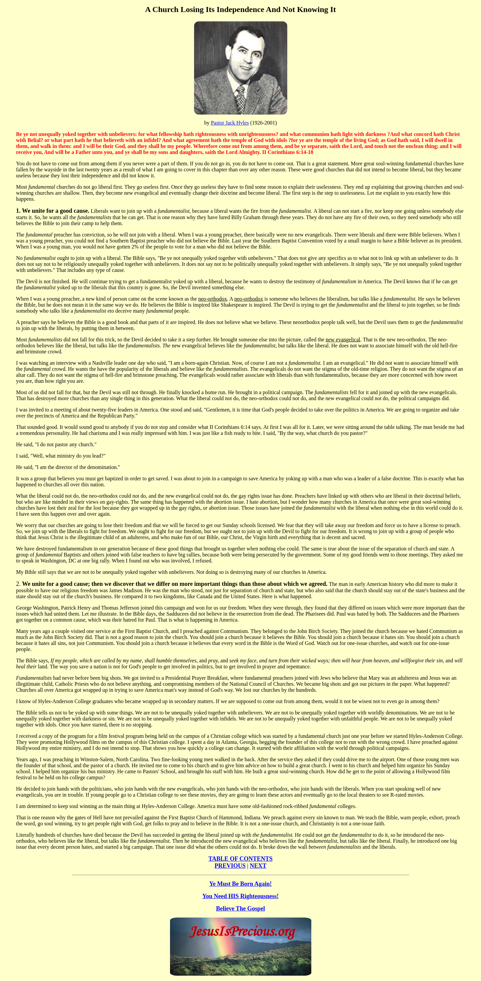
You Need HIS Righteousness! (240, 896)
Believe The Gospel (240, 908)
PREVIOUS (230, 865)
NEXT (258, 865)
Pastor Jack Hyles (230, 123)
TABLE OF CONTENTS (240, 858)
